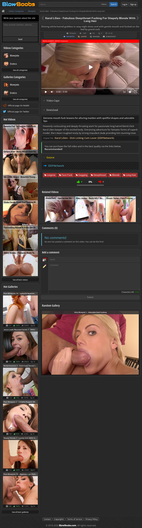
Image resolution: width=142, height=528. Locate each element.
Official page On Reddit (18, 105)
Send (20, 39)
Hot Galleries (11, 287)
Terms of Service (74, 519)
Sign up (133, 4)
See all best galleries (20, 512)
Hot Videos (9, 119)
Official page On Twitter (18, 111)
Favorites (70, 36)
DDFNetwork (56, 165)
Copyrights (59, 519)
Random (96, 36)
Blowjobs (73, 33)
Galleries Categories (15, 77)
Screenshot (111, 36)
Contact (47, 519)
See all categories (20, 70)
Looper (84, 36)
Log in (124, 4)
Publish (90, 297)
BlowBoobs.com (67, 525)
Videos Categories (13, 48)
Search (113, 4)
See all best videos (20, 280)
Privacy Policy (92, 519)
